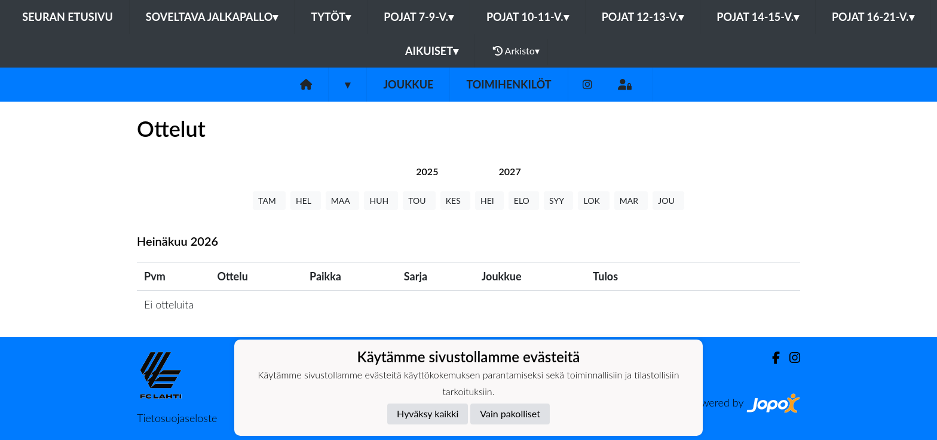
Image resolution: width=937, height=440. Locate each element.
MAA (342, 200)
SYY (558, 200)
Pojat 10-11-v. (527, 16)
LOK (593, 200)
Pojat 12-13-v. (643, 16)
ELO (524, 200)
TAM (269, 200)
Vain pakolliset (510, 413)
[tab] (427, 171)
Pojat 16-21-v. (873, 16)
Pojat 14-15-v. (757, 16)
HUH (381, 200)
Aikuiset (431, 50)
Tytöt (331, 16)
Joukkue (408, 84)
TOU (419, 200)
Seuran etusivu (67, 16)
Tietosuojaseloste (177, 417)
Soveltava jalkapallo (212, 16)
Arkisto (516, 51)
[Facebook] (771, 358)
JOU (668, 200)
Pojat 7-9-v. (419, 16)
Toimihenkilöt (508, 84)
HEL (306, 200)
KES (455, 200)
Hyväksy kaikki (427, 413)
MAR (631, 200)
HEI (489, 200)
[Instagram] (587, 85)
